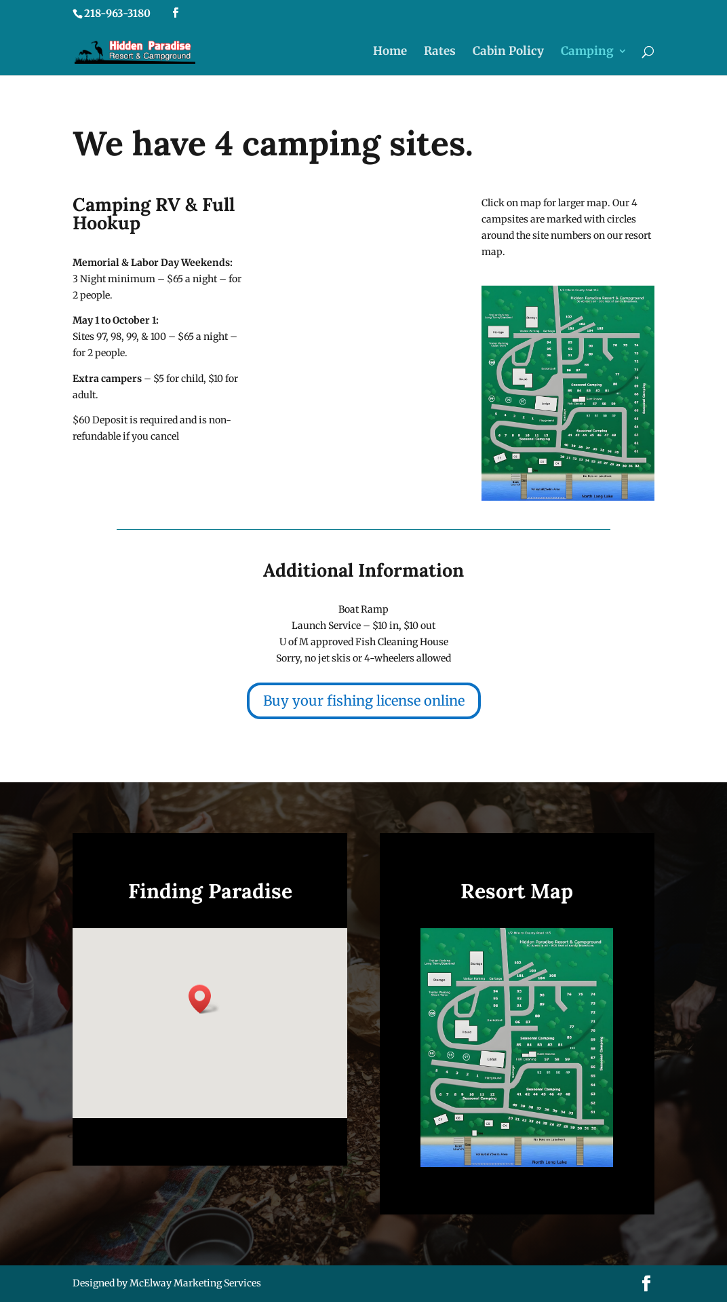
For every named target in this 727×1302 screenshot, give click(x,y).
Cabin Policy (508, 52)
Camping (587, 52)
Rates (440, 52)
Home (390, 52)
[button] (204, 999)
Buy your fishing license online (364, 700)
